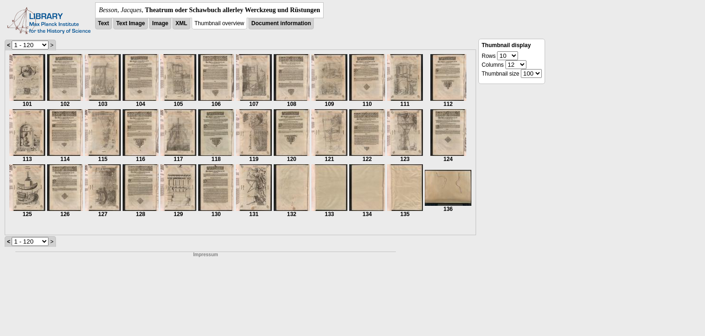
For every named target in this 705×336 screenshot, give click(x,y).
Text (103, 23)
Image (160, 23)
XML (181, 23)
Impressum (205, 254)
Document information (281, 23)
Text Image (130, 23)
